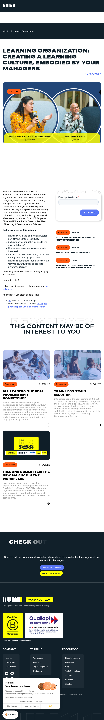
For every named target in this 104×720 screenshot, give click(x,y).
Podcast (15, 31)
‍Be (10, 300)
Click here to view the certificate (17, 641)
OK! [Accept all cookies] (37, 706)
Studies (68, 675)
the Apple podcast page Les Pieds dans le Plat (27, 305)
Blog (67, 667)
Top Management (40, 667)
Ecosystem (28, 31)
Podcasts (69, 680)
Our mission (11, 667)
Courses (36, 662)
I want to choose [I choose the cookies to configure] (18, 706)
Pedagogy (37, 671)
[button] (98, 6)
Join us (9, 658)
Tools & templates (72, 671)
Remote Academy (73, 658)
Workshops (38, 658)
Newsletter (69, 662)
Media (6, 31)
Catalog (68, 684)
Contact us (10, 662)
